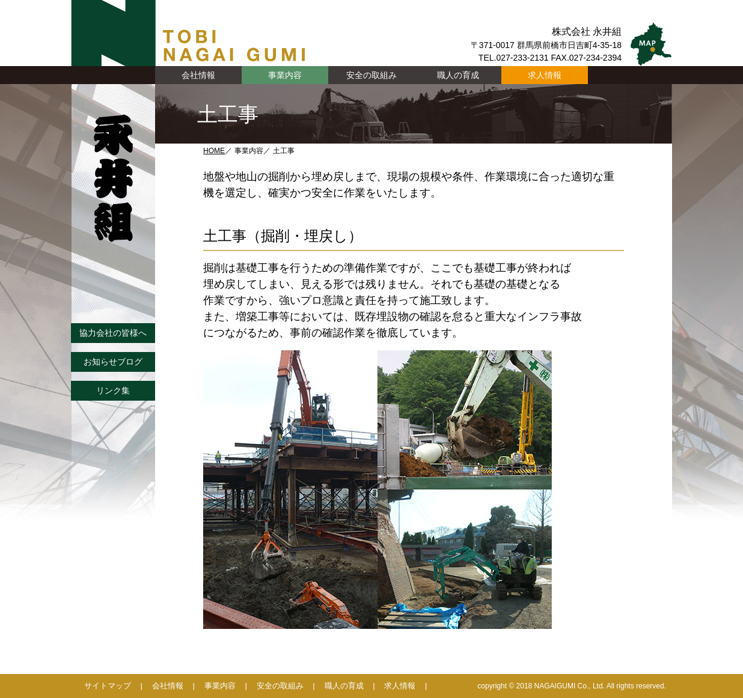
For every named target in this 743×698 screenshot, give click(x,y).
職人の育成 (458, 75)
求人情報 (544, 75)
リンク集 (113, 390)
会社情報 (167, 685)
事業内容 (220, 685)
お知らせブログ (113, 361)
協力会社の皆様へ (113, 333)
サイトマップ (107, 685)
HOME (214, 151)
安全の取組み (371, 75)
